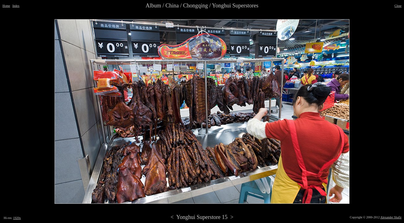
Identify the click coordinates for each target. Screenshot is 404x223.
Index (16, 5)
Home (6, 5)
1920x (17, 218)
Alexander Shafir (391, 217)
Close (398, 5)
